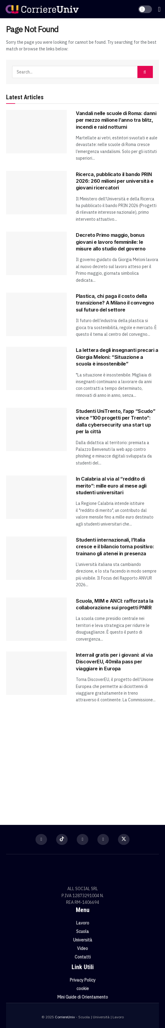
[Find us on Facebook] (41, 839)
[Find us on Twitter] (124, 839)
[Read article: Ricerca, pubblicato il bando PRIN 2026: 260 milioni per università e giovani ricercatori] (36, 192)
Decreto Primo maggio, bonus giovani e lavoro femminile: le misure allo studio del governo (110, 242)
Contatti (83, 957)
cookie (82, 988)
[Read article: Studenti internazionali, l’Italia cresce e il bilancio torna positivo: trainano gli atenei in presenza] (36, 558)
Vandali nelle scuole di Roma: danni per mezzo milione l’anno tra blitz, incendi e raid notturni (116, 120)
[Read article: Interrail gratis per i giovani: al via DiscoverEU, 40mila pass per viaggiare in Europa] (36, 673)
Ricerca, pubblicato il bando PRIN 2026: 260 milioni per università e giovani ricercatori (114, 181)
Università (82, 940)
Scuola (82, 931)
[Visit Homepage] (42, 9)
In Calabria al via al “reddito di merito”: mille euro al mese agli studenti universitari (111, 485)
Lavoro (82, 923)
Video (82, 948)
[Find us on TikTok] (62, 839)
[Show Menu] (159, 9)
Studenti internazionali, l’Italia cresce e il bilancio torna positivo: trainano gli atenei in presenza (115, 547)
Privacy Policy (83, 980)
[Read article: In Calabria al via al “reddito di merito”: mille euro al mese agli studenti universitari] (36, 497)
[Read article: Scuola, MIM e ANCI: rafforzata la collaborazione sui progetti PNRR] (36, 619)
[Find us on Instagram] (82, 839)
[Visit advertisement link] (82, 761)
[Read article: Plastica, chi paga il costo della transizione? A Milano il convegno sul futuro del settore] (36, 314)
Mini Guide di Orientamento (82, 997)
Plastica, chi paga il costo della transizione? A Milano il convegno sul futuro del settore (115, 303)
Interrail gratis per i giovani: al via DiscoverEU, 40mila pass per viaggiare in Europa (114, 662)
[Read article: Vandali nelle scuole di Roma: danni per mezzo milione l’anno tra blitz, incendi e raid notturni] (36, 131)
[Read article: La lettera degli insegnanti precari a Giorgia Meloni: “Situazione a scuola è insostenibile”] (36, 368)
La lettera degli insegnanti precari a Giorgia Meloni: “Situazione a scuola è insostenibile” (117, 357)
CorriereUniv (65, 1017)
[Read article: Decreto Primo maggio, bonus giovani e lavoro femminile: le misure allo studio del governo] (36, 253)
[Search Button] (145, 72)
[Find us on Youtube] (103, 839)
